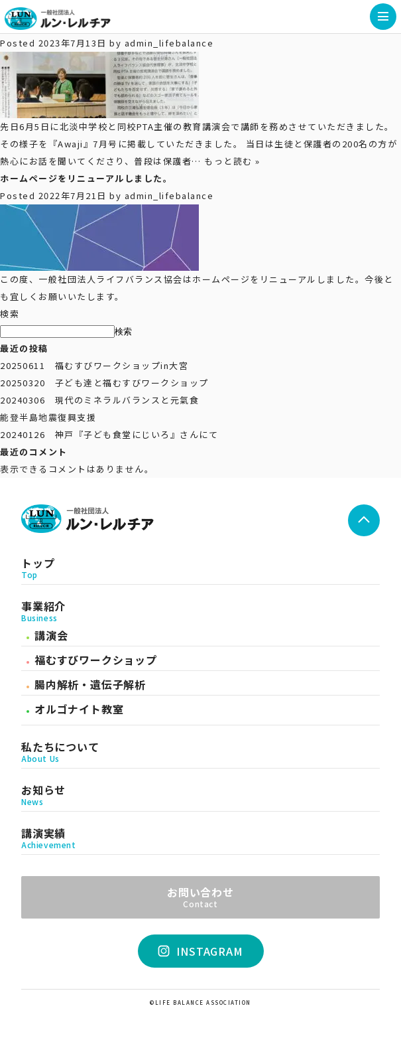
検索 (9, 313)
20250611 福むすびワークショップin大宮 (94, 365)
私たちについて (200, 752)
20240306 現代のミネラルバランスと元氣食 (99, 400)
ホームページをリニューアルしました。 (86, 178)
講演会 (51, 635)
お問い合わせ (200, 896)
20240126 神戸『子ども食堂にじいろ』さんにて (109, 434)
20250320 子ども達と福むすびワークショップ (104, 382)
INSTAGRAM (201, 951)
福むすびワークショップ (95, 659)
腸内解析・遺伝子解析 (90, 684)
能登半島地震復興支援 (48, 417)
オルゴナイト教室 (78, 709)
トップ (200, 568)
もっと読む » (232, 161)
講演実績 (200, 838)
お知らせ (200, 795)
